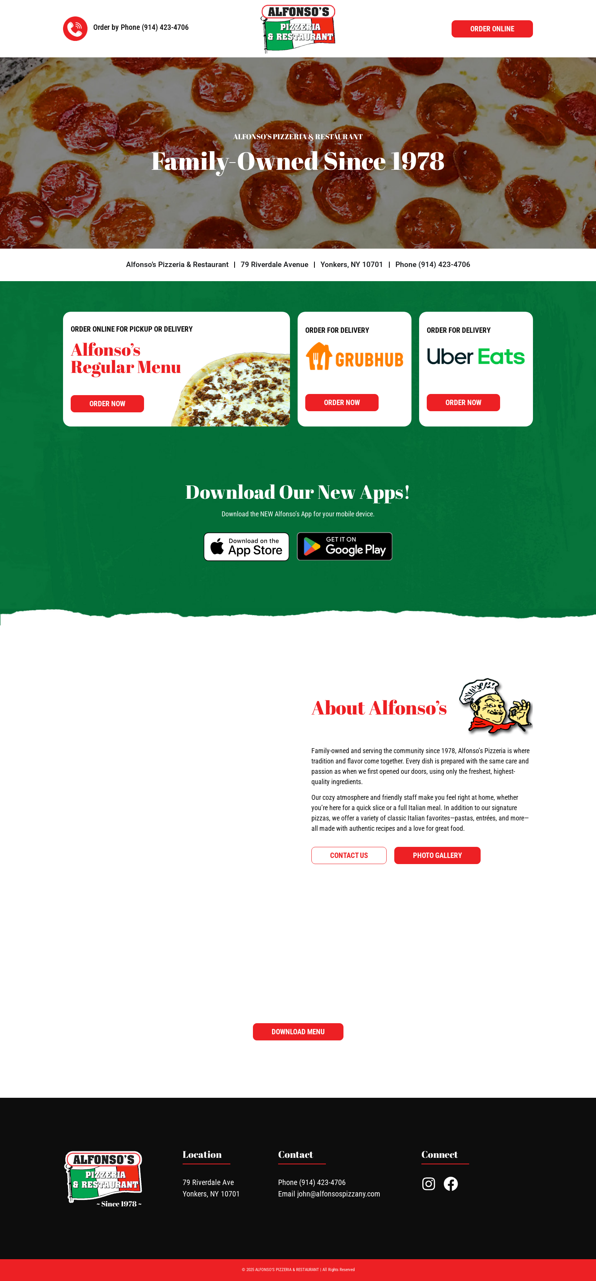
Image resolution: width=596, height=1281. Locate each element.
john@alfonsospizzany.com (338, 1193)
